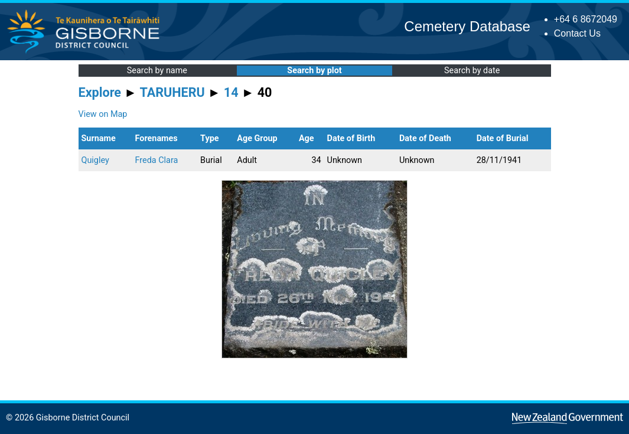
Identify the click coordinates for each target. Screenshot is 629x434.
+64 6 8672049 (585, 19)
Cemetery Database (467, 26)
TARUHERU (172, 92)
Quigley (95, 160)
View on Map (103, 114)
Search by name (157, 71)
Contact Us (577, 33)
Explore (100, 92)
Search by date (472, 71)
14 (231, 92)
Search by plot (314, 71)
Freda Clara (156, 160)
